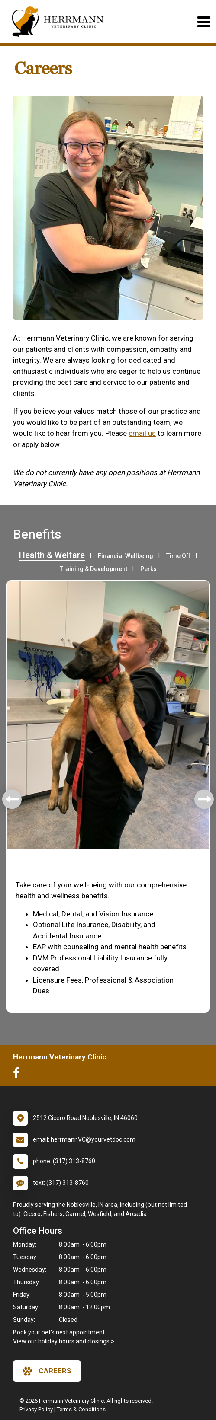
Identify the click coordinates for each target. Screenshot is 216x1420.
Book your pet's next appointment (59, 1332)
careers (47, 1371)
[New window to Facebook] (18, 1074)
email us (142, 433)
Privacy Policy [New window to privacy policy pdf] (36, 1409)
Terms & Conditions (81, 1409)
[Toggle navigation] (203, 21)
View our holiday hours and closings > (63, 1341)
